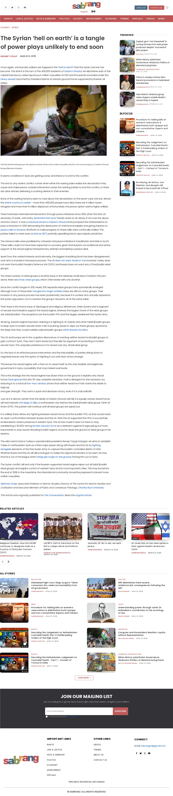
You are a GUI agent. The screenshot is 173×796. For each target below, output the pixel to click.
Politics (140, 54)
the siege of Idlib (28, 402)
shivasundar (124, 591)
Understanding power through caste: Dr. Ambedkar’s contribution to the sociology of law (141, 610)
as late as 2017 (39, 233)
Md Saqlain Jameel (126, 638)
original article (83, 495)
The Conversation (54, 495)
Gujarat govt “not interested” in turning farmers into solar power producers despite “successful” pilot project (152, 46)
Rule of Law (36, 579)
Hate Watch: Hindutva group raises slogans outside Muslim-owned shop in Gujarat (151, 97)
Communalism (142, 87)
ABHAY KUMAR (124, 616)
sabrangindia (142, 135)
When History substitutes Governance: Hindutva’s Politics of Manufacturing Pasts (152, 62)
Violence (5, 27)
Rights (123, 155)
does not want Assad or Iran (70, 260)
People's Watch (143, 155)
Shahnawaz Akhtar (144, 192)
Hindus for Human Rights (57, 553)
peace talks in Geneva (13, 229)
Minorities (125, 194)
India (123, 132)
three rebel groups (28, 279)
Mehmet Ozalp (9, 56)
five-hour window (36, 383)
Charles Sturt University (91, 487)
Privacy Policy (71, 717)
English (84, 11)
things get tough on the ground (54, 457)
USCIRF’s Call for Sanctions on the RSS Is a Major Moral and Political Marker (61, 546)
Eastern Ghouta (73, 71)
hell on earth (66, 67)
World (15, 27)
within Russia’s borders (75, 329)
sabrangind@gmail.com (153, 745)
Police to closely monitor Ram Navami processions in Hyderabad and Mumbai (152, 80)
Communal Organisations (147, 69)
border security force (44, 425)
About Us (141, 8)
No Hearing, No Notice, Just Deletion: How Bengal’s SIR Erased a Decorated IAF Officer (152, 185)
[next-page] (8, 561)
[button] (167, 7)
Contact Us (156, 8)
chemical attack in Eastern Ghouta (47, 222)
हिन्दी (93, 11)
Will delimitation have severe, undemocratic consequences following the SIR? (141, 585)
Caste (120, 604)
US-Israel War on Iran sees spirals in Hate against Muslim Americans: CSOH (149, 546)
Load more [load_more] (84, 678)
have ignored (15, 379)
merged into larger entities (47, 291)
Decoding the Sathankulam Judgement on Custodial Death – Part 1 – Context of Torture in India (152, 167)
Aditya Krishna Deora (127, 663)
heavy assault (8, 79)
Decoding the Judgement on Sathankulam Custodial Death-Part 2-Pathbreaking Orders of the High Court (152, 147)
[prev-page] (2, 561)
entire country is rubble (18, 202)
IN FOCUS (126, 114)
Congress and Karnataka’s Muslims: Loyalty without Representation (141, 634)
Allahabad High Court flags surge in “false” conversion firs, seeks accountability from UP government (54, 585)
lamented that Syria (45, 218)
